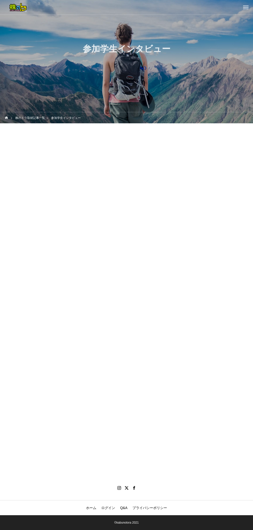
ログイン (108, 508)
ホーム (91, 508)
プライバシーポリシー (149, 508)
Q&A (123, 508)
